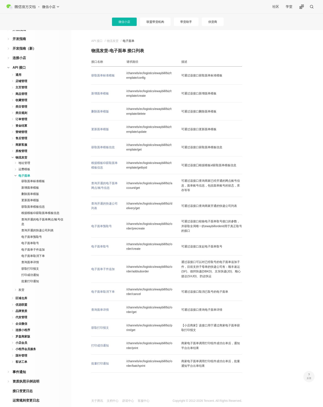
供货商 (212, 21)
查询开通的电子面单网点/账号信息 (42, 215)
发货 (21, 283)
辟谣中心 (128, 400)
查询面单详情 (30, 255)
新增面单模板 (30, 181)
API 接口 (19, 61)
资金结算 (21, 119)
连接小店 (19, 51)
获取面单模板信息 (33, 200)
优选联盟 (21, 298)
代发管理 (21, 310)
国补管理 (21, 348)
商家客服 (21, 138)
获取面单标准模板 (33, 174)
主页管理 (21, 80)
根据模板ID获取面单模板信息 (40, 206)
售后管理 (21, 131)
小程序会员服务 (25, 342)
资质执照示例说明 (26, 374)
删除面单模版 (30, 187)
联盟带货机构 (155, 21)
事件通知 (19, 365)
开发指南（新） (24, 42)
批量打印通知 (30, 274)
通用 (18, 68)
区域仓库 (21, 291)
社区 (275, 6)
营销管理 (21, 125)
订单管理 (21, 112)
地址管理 (24, 156)
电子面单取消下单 (33, 249)
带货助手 (186, 21)
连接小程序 (22, 323)
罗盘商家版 (22, 329)
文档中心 (112, 400)
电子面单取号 (30, 236)
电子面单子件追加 (33, 243)
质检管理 (21, 144)
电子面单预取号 (31, 230)
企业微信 (21, 317)
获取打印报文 (30, 262)
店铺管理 (21, 74)
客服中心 (143, 400)
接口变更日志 (23, 384)
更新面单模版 (30, 193)
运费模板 (24, 162)
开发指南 (19, 32)
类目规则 (21, 106)
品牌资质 (21, 304)
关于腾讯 (97, 400)
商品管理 (21, 87)
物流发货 (21, 150)
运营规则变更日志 (26, 393)
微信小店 (124, 21)
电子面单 (24, 169)
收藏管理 (21, 93)
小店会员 (21, 336)
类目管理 (21, 100)
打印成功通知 (30, 268)
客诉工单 (21, 355)
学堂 (289, 6)
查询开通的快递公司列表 (37, 223)
